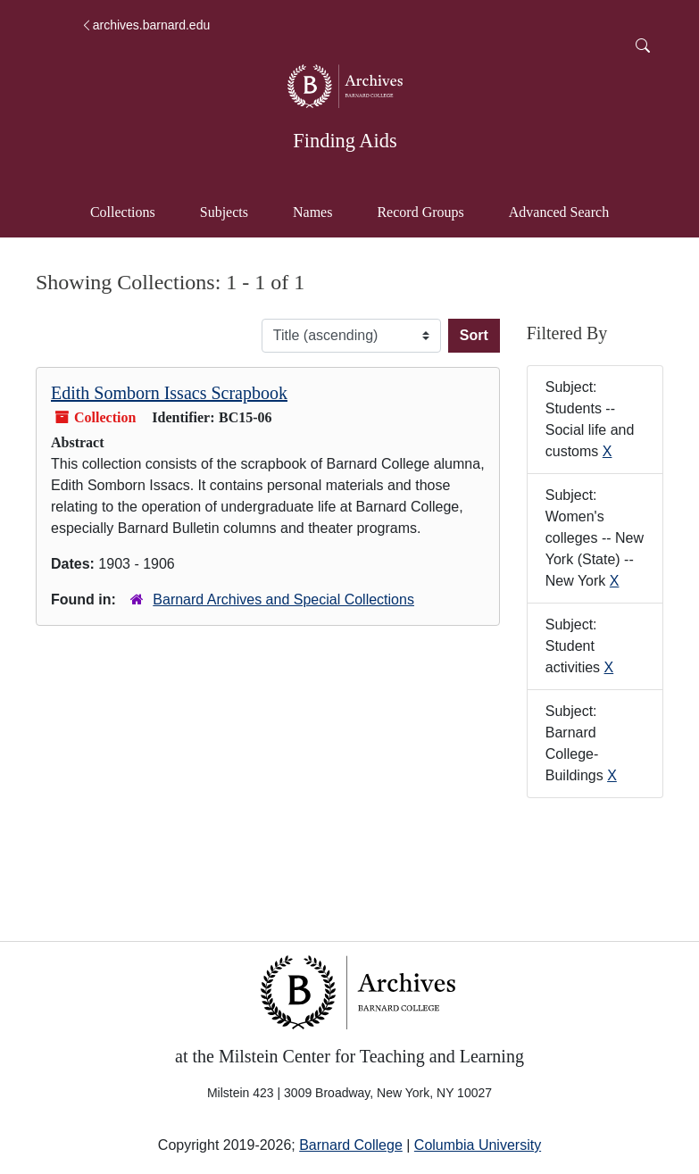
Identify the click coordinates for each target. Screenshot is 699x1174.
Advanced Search (567, 210)
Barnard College (351, 1145)
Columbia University (477, 1145)
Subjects (224, 212)
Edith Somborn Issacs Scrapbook (169, 393)
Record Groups (420, 212)
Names (312, 212)
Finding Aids (344, 140)
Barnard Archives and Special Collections (283, 599)
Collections (122, 212)
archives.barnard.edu (145, 25)
